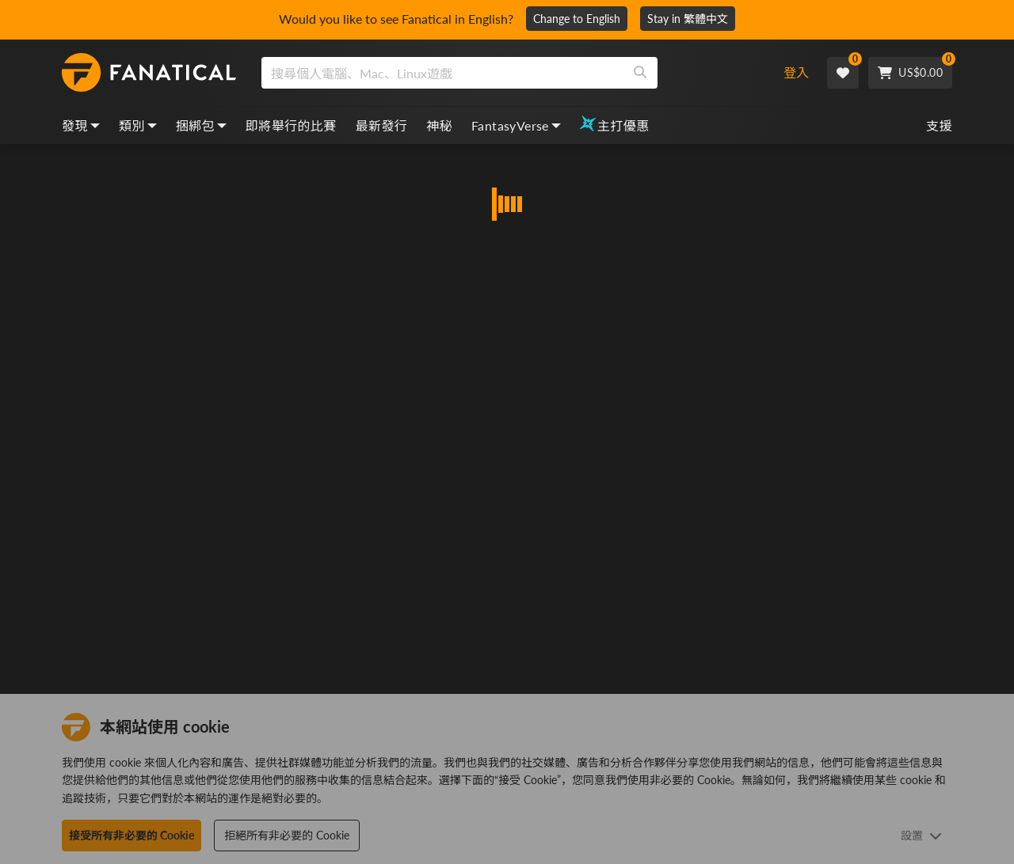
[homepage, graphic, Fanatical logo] (149, 73)
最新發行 (382, 125)
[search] (442, 73)
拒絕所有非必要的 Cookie (286, 835)
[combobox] (509, 73)
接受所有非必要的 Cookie (131, 835)
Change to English (576, 18)
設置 (921, 835)
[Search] (640, 73)
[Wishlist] (843, 73)
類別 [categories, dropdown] (138, 125)
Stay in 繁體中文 (687, 18)
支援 (939, 125)
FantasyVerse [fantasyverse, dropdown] (516, 125)
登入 (796, 72)
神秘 (439, 125)
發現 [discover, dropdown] (81, 125)
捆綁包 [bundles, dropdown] (201, 125)
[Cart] (910, 73)
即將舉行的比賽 (291, 125)
